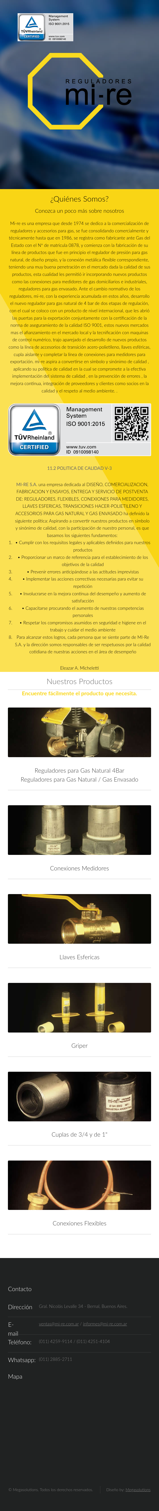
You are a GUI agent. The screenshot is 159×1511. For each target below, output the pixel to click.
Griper (79, 1045)
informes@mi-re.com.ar (105, 1323)
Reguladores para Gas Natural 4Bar (80, 770)
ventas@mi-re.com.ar (59, 1323)
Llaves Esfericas (79, 957)
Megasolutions (138, 1489)
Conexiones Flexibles (79, 1223)
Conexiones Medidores (79, 868)
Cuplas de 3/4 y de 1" (79, 1134)
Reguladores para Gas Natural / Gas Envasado (79, 779)
